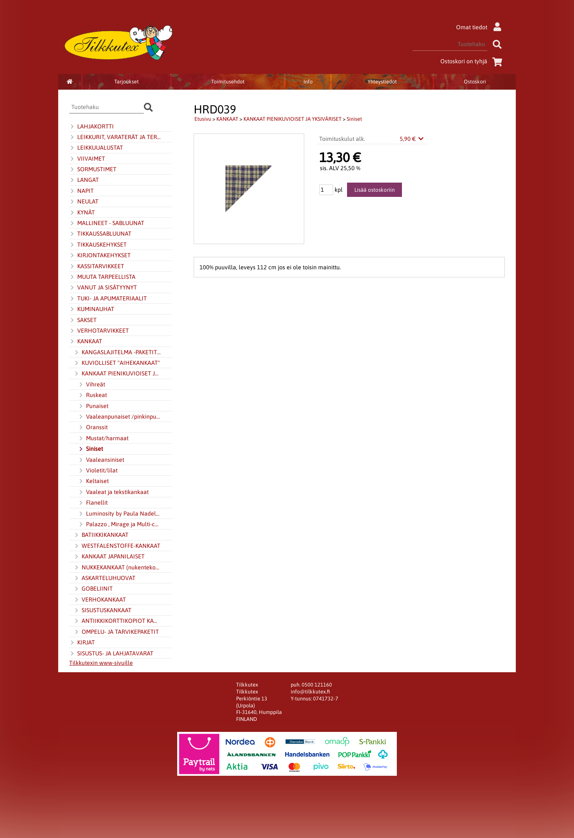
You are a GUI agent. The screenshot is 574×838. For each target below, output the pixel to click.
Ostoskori (475, 82)
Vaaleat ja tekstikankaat (113, 492)
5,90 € (412, 138)
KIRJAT (82, 642)
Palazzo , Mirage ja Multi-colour (119, 524)
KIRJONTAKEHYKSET (100, 255)
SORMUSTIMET (92, 169)
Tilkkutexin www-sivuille (101, 662)
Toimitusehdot (228, 82)
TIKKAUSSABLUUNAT (100, 233)
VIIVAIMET (87, 158)
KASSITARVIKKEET (96, 266)
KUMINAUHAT (91, 309)
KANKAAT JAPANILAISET (109, 556)
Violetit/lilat (98, 470)
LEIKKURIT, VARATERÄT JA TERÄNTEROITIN (115, 137)
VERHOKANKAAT (100, 599)
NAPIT (81, 191)
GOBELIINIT (93, 588)
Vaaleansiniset (101, 460)
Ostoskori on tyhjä (472, 61)
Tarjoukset (126, 82)
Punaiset (93, 406)
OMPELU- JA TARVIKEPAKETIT (116, 632)
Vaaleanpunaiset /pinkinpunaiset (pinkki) (119, 416)
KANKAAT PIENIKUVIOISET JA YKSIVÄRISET (117, 373)
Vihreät (91, 384)
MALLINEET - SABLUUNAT (106, 223)
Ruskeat (92, 395)
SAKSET (83, 320)
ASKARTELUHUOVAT (104, 578)
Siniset (90, 449)
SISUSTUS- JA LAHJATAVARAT (111, 653)
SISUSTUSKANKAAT (102, 610)
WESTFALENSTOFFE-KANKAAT (117, 546)
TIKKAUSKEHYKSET (98, 244)
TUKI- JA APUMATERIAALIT (108, 298)
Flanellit (93, 502)
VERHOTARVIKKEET (99, 330)
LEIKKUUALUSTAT (96, 147)
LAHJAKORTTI (91, 126)
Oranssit (93, 427)
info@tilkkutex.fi (310, 692)
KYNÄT (82, 212)
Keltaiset (93, 481)
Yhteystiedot (382, 82)
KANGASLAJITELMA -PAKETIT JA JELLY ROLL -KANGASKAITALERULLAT (117, 352)
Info (308, 82)
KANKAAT (85, 341)
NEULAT (83, 201)
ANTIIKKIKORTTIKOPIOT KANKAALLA (117, 621)
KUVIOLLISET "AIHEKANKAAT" (117, 363)
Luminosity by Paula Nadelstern (119, 513)
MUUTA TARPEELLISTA (102, 277)
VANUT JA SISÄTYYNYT (103, 287)
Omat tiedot (480, 27)
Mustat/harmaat (103, 438)
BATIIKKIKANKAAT (101, 535)
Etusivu (202, 119)
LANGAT (84, 180)
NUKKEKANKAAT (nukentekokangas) (117, 567)
